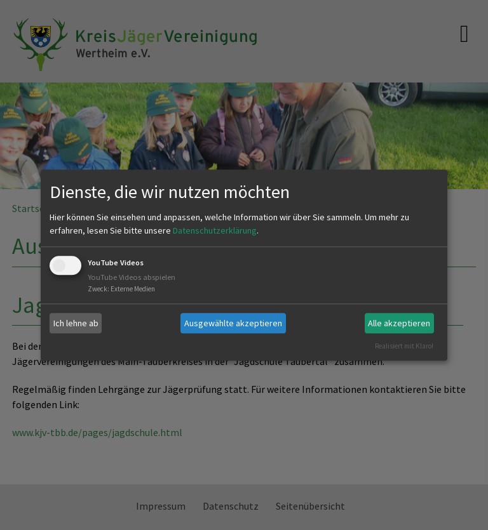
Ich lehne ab (75, 323)
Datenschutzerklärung (215, 231)
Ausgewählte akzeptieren (233, 323)
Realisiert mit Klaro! (404, 345)
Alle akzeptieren (399, 323)
